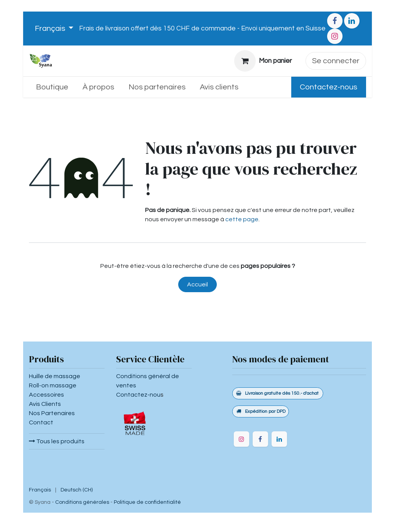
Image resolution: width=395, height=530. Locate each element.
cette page (241, 219)
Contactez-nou (138, 395)
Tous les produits (56, 441)
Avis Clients (45, 404)
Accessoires (46, 395)
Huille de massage (54, 376)
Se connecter (336, 61)
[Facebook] (335, 21)
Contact (41, 422)
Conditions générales (82, 502)
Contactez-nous (328, 87)
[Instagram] (335, 36)
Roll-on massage (52, 385)
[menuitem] (52, 87)
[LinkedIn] (352, 21)
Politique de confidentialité (147, 502)
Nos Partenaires (52, 413)
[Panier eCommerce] (263, 61)
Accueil (197, 284)
